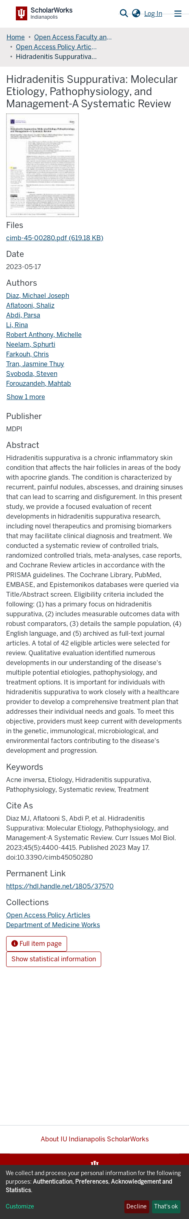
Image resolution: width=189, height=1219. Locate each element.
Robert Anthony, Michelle (44, 335)
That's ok (166, 1206)
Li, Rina (17, 325)
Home (16, 37)
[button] (136, 14)
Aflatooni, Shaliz (30, 305)
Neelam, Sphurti (30, 344)
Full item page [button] (36, 943)
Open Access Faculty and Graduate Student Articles (74, 37)
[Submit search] (123, 14)
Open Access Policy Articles (56, 47)
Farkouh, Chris (27, 354)
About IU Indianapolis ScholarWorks (95, 1139)
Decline (136, 1206)
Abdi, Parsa (23, 315)
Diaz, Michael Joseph (37, 296)
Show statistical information (53, 959)
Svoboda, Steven (31, 374)
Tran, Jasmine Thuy (35, 364)
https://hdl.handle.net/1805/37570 (60, 886)
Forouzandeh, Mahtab (38, 383)
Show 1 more (26, 397)
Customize (20, 1206)
